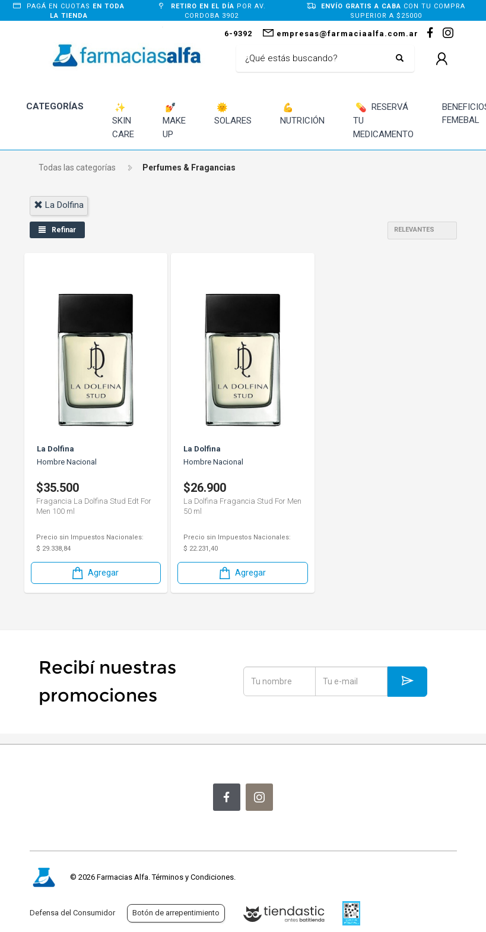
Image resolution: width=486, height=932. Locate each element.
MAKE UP (174, 120)
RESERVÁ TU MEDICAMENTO (383, 120)
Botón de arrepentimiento (176, 912)
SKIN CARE (123, 120)
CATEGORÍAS (55, 106)
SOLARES (233, 114)
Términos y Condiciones (193, 877)
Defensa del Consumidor (72, 912)
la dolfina (59, 205)
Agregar (94, 572)
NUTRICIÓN (302, 114)
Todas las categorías (77, 167)
